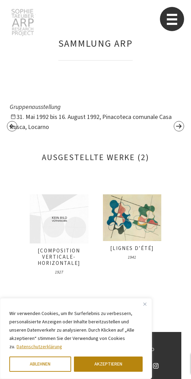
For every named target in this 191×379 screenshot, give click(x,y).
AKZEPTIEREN (108, 364)
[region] (76, 338)
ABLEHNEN (40, 364)
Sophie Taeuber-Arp (23, 22)
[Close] (145, 304)
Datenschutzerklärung (39, 346)
